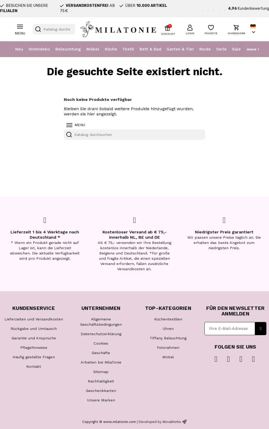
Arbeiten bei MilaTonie (101, 362)
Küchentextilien (168, 319)
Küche (111, 49)
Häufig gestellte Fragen (34, 357)
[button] (190, 29)
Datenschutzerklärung (101, 334)
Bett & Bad (150, 49)
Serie (221, 49)
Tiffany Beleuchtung (168, 338)
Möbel (92, 49)
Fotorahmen (168, 347)
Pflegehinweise (33, 347)
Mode (205, 49)
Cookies (101, 343)
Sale (236, 49)
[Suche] (54, 29)
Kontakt (33, 366)
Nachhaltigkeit (101, 381)
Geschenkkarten (101, 391)
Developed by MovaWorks (160, 422)
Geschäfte (101, 353)
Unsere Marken (101, 400)
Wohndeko (39, 49)
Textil (128, 49)
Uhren (168, 328)
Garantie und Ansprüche (34, 338)
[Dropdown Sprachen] (253, 29)
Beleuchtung (68, 49)
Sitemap (100, 372)
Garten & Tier (180, 49)
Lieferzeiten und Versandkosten (33, 319)
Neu (19, 49)
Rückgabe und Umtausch (34, 328)
